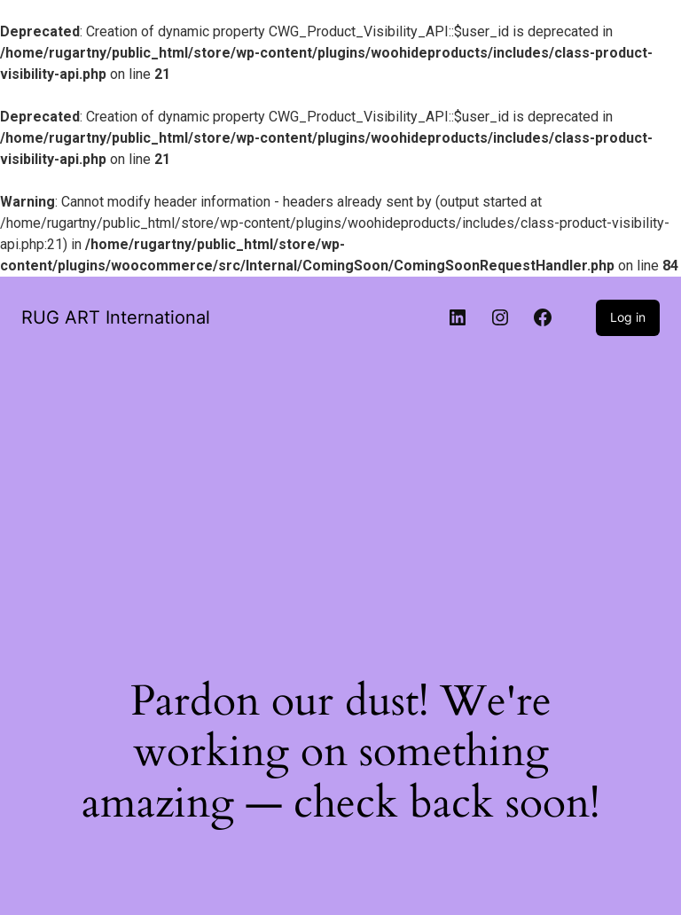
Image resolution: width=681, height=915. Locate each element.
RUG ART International (115, 317)
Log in (628, 317)
